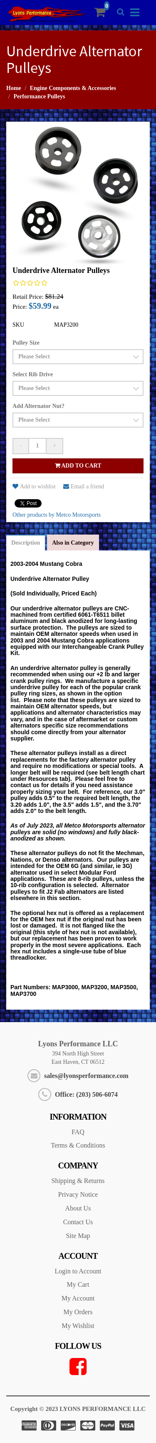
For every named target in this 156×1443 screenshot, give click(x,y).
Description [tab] (25, 543)
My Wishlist (78, 1325)
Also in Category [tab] (73, 543)
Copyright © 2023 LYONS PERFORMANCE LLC (78, 1408)
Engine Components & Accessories (73, 88)
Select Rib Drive (32, 374)
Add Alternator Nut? (38, 406)
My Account (78, 1298)
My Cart (78, 1284)
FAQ (78, 1131)
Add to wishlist (34, 486)
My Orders (78, 1311)
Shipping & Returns (77, 1180)
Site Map (78, 1235)
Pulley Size (26, 343)
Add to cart (78, 466)
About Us (78, 1208)
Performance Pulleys (39, 96)
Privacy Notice (78, 1194)
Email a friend (83, 486)
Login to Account (78, 1271)
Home (13, 88)
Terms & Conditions (78, 1145)
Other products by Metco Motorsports (56, 515)
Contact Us (78, 1221)
